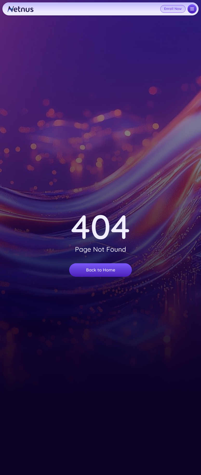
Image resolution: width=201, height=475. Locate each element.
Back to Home (100, 270)
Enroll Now (173, 9)
